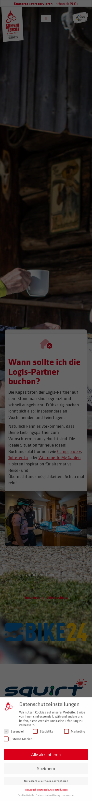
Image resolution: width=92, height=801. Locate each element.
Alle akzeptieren (46, 757)
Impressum (68, 798)
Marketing (74, 734)
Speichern (46, 771)
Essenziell (14, 734)
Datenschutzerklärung (48, 798)
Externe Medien (18, 742)
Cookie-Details (26, 798)
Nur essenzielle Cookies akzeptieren (46, 784)
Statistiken (44, 734)
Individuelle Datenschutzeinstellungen (46, 792)
